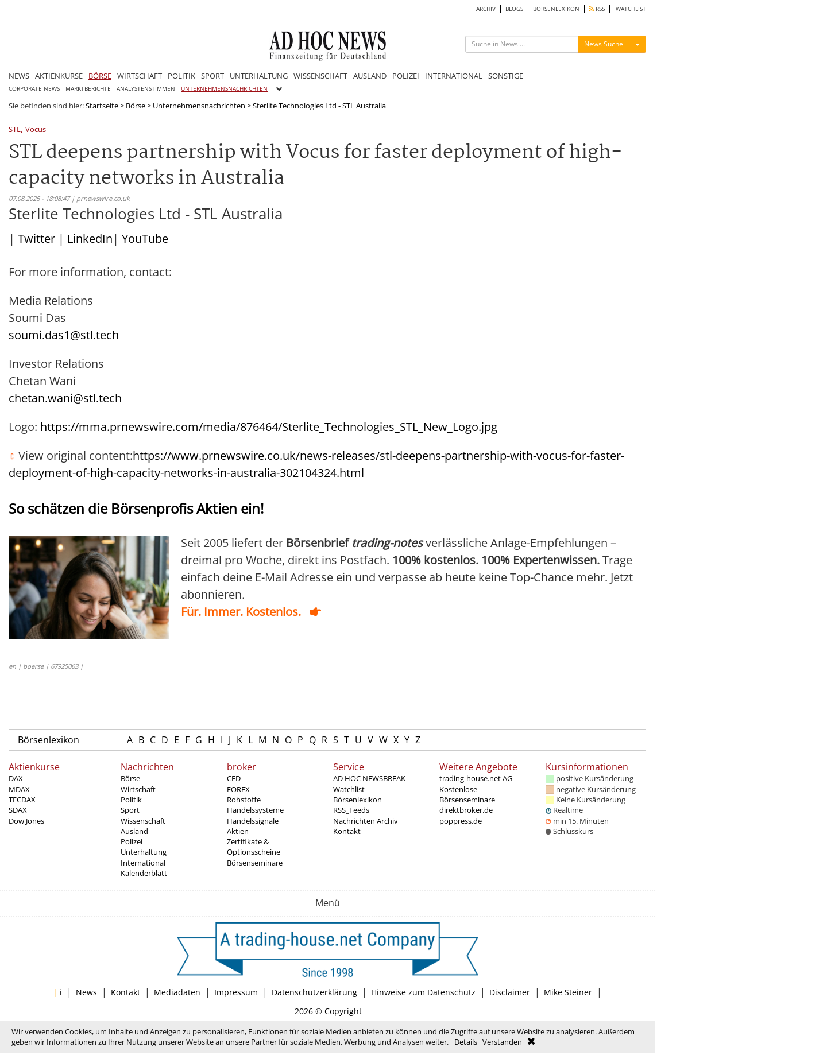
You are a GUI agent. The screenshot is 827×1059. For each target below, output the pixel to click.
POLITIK (181, 76)
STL (15, 130)
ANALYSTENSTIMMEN (146, 88)
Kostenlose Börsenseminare (467, 794)
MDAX (19, 789)
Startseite (102, 105)
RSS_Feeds (351, 810)
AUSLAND (370, 76)
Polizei (131, 841)
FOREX (238, 789)
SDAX (18, 810)
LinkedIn (90, 238)
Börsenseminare (255, 863)
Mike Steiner (568, 992)
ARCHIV (486, 9)
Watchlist (349, 789)
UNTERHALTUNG (259, 76)
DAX (16, 778)
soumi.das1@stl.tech (64, 335)
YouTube (145, 238)
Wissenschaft (143, 821)
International (143, 863)
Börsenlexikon (48, 740)
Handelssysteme (255, 810)
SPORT (212, 76)
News (86, 992)
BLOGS (514, 9)
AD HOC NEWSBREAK (369, 778)
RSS (597, 9)
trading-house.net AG (475, 778)
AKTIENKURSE (59, 76)
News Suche (603, 44)
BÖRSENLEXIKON (556, 9)
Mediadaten (177, 992)
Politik (131, 799)
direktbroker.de (466, 810)
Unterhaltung (144, 852)
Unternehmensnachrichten (199, 105)
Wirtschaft (138, 789)
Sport (130, 810)
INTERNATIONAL (453, 76)
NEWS (19, 76)
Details (465, 1042)
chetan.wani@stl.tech (65, 398)
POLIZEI (405, 76)
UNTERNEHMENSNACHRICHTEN (224, 88)
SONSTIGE (505, 76)
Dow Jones (26, 821)
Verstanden (502, 1042)
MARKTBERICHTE (88, 88)
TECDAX (22, 799)
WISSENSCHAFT (320, 76)
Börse (135, 105)
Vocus (35, 130)
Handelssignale (253, 821)
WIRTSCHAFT (139, 76)
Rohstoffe (244, 799)
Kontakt (347, 831)
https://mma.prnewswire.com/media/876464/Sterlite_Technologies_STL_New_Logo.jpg (268, 427)
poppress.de (460, 821)
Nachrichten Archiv (365, 821)
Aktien (238, 831)
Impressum (236, 992)
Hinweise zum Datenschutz (423, 992)
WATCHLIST (631, 9)
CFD (234, 778)
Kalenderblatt (144, 873)
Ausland (134, 831)
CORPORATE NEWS (34, 88)
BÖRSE (99, 76)
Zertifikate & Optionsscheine (253, 846)
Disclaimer (509, 992)
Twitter (36, 238)
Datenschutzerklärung (314, 992)
